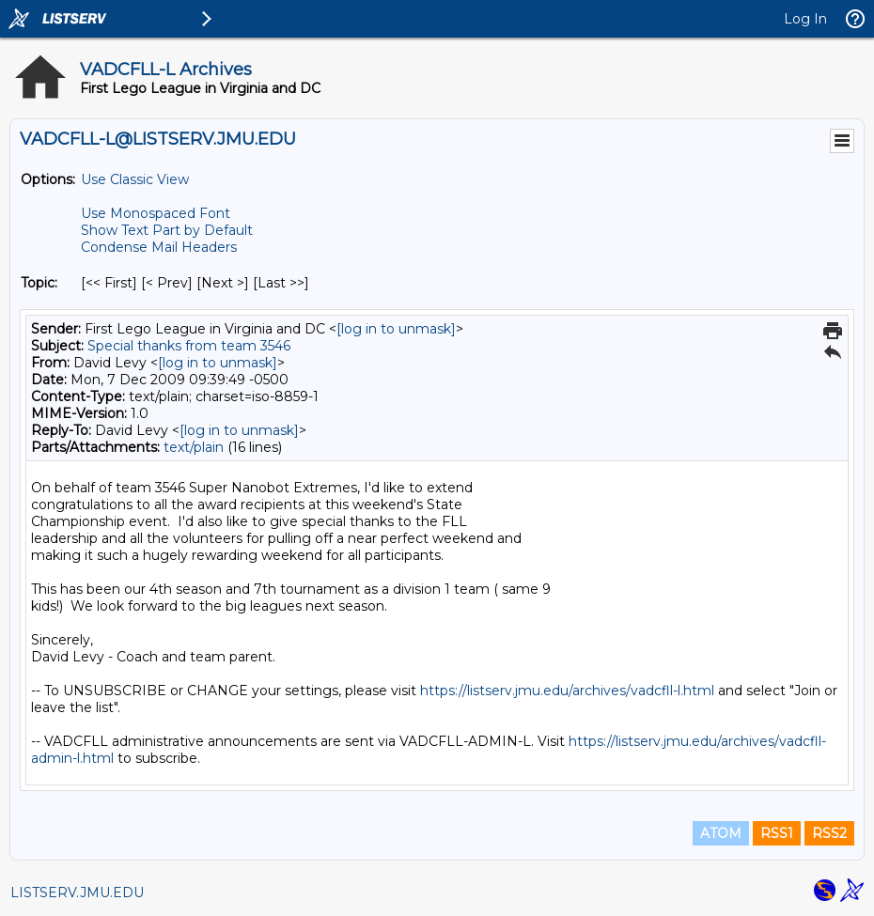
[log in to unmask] (396, 328)
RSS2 (829, 833)
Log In (805, 18)
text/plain (194, 447)
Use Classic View (135, 179)
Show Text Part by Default (167, 230)
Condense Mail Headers (159, 247)
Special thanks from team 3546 (188, 345)
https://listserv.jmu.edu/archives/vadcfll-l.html (567, 690)
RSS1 (776, 833)
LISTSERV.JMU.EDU (77, 892)
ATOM (720, 833)
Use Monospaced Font (155, 213)
